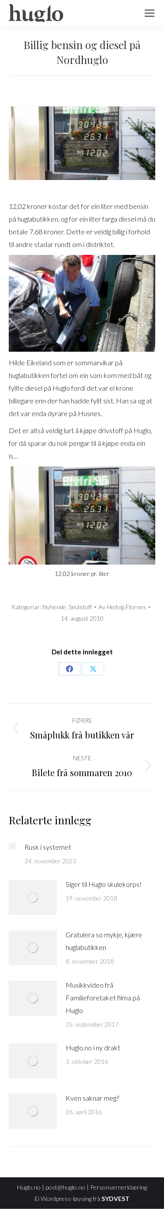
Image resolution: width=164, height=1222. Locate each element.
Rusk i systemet (47, 847)
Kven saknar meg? (92, 1098)
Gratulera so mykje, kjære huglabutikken (104, 940)
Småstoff (80, 607)
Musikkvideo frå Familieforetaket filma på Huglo (103, 997)
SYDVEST (115, 1198)
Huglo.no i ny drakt (93, 1047)
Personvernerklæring (118, 1187)
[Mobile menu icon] (149, 13)
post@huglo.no (65, 1187)
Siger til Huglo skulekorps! (104, 884)
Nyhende (54, 607)
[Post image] (12, 846)
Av (122, 607)
